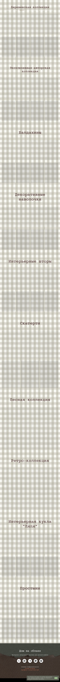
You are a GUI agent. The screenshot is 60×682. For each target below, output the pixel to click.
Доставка (42, 10)
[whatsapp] (35, 661)
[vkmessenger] (24, 661)
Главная (8, 10)
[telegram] (30, 661)
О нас (15, 10)
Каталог (22, 10)
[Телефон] (19, 661)
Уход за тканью (32, 10)
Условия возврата (30, 668)
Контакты (49, 10)
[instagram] (41, 661)
